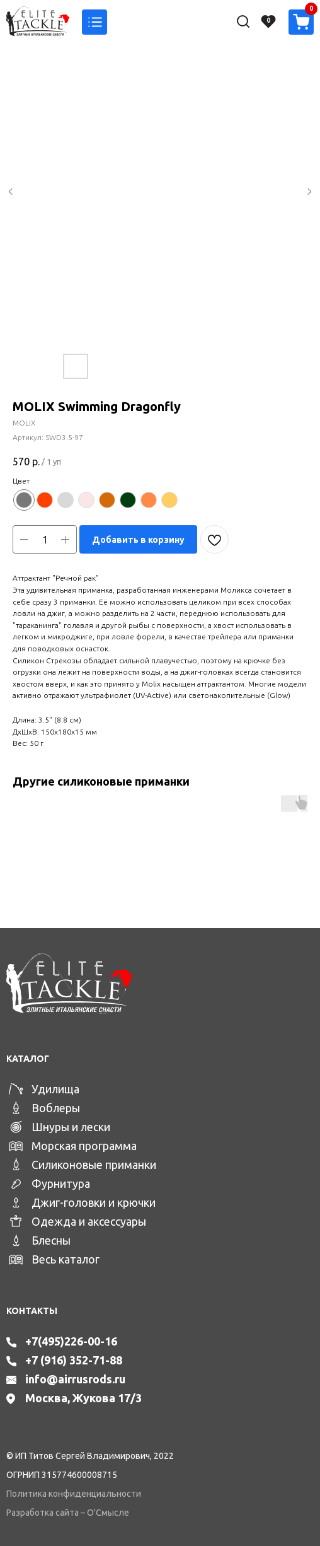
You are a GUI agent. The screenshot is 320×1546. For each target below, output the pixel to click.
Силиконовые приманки (93, 1164)
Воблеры (55, 1107)
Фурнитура (60, 1183)
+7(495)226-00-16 (71, 1341)
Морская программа (84, 1145)
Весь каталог (65, 1259)
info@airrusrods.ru (75, 1379)
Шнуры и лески (70, 1126)
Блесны (51, 1240)
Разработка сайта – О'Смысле (67, 1513)
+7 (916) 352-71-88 (73, 1360)
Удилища (55, 1089)
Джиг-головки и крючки (93, 1202)
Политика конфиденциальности (73, 1494)
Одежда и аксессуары (88, 1221)
